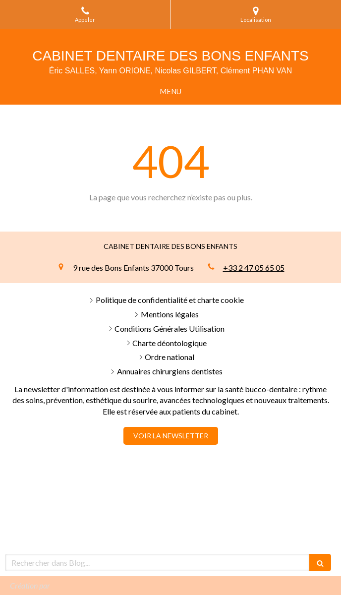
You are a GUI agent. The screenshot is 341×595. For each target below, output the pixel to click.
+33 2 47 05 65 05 (253, 267)
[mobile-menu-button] (170, 91)
